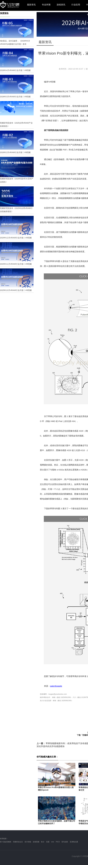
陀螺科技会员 (18, 842)
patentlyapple (56, 686)
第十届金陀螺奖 (5, 842)
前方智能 (28, 842)
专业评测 (46, 5)
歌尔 (42, 842)
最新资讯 (31, 5)
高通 (47, 842)
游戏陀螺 (36, 842)
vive (52, 842)
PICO (58, 842)
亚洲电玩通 (74, 842)
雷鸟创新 (64, 842)
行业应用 (75, 5)
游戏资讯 (61, 5)
